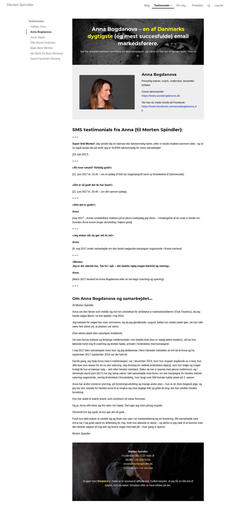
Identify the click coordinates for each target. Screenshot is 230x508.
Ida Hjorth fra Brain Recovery (46, 53)
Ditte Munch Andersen (42, 42)
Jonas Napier (37, 37)
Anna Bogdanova (40, 32)
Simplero (102, 481)
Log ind (219, 5)
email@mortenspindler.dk (138, 463)
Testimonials (36, 21)
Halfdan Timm (38, 26)
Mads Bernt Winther (41, 48)
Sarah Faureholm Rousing (45, 58)
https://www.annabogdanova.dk (161, 95)
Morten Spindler (20, 5)
